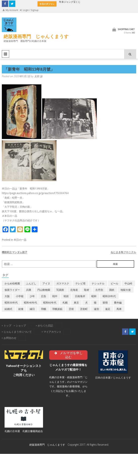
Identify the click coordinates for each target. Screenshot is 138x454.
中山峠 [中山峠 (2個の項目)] (128, 283)
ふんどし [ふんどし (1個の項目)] (31, 283)
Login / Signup (29, 10)
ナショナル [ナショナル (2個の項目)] (98, 283)
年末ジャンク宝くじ (69, 1)
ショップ (21, 325)
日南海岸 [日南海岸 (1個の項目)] (80, 296)
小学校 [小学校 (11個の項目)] (20, 296)
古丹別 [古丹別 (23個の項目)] (99, 290)
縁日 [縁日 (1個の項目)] (32, 309)
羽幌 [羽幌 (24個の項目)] (43, 309)
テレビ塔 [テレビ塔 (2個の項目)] (80, 283)
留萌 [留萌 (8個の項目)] (105, 302)
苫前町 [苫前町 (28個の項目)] (84, 309)
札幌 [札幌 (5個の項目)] (65, 302)
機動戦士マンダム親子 (14, 252)
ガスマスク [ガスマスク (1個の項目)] (62, 283)
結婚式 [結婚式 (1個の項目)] (8, 309)
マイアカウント (52, 332)
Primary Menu (5, 54)
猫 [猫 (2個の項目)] (95, 302)
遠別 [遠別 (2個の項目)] (96, 309)
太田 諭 (38, 76)
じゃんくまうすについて (18, 332)
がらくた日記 (45, 325)
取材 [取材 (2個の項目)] (86, 290)
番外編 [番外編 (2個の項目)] (118, 302)
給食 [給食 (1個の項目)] (21, 309)
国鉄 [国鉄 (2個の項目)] (111, 290)
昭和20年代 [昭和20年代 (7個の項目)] (109, 296)
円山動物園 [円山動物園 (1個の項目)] (43, 290)
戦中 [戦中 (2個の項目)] (54, 296)
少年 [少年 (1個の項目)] (32, 296)
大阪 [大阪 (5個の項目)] (7, 296)
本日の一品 (20, 240)
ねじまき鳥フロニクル (123, 252)
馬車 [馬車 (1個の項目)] (119, 309)
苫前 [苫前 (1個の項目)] (71, 309)
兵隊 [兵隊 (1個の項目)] (28, 290)
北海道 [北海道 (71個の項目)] (74, 290)
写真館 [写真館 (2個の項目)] (60, 290)
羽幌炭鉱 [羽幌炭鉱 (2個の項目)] (57, 309)
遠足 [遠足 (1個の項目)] (107, 309)
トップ (7, 325)
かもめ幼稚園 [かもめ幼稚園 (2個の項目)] (12, 283)
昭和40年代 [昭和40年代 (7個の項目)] (30, 302)
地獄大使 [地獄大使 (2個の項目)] (125, 290)
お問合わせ (10, 338)
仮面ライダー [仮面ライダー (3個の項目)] (12, 290)
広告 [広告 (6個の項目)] (43, 296)
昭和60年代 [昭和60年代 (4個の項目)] (49, 302)
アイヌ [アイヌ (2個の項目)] (46, 283)
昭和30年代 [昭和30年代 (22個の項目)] (11, 302)
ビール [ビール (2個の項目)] (114, 283)
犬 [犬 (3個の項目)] (86, 302)
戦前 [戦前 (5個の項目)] (66, 296)
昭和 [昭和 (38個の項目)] (93, 296)
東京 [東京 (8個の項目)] (76, 302)
